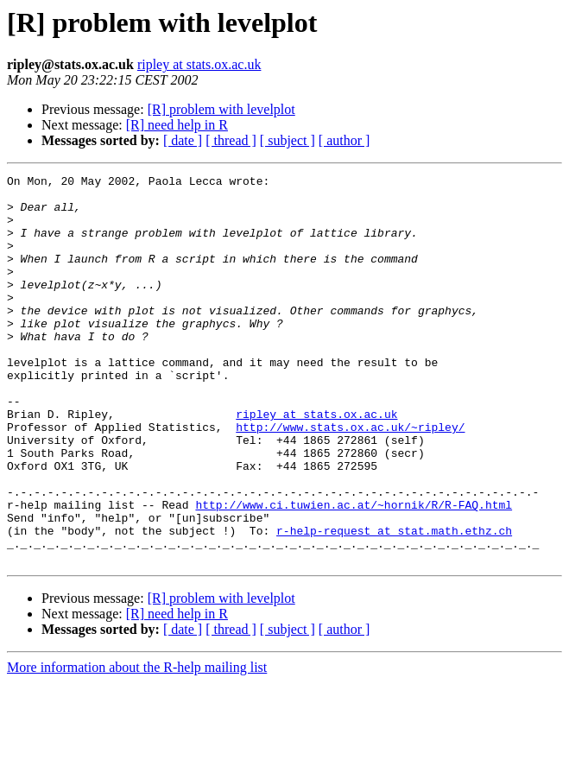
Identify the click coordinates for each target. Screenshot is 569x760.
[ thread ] (230, 140)
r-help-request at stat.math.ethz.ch (394, 603)
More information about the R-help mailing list (137, 745)
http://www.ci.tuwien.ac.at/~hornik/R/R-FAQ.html (353, 572)
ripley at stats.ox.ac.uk (199, 64)
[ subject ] (287, 140)
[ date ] (182, 140)
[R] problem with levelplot (221, 109)
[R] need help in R (177, 124)
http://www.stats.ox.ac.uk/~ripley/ (350, 478)
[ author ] (344, 140)
